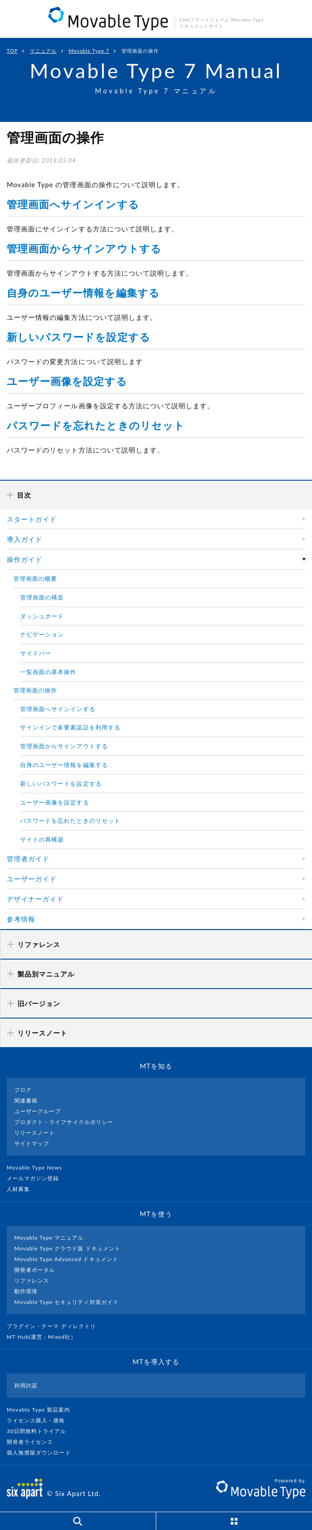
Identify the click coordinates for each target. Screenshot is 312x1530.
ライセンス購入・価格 (39, 1420)
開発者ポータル (34, 1269)
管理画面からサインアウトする (84, 248)
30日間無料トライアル (40, 1431)
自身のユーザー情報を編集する (83, 292)
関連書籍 (25, 1100)
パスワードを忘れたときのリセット (96, 425)
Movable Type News (38, 1167)
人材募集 (22, 1189)
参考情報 (21, 919)
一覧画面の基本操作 (48, 671)
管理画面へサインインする (73, 204)
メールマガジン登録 (37, 1178)
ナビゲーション (42, 634)
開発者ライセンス (34, 1441)
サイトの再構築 (42, 839)
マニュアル (43, 51)
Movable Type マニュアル (49, 1237)
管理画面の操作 (35, 690)
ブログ (23, 1089)
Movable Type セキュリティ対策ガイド (66, 1302)
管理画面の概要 (35, 578)
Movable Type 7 (89, 51)
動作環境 (25, 1291)
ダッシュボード (42, 616)
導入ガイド (24, 539)
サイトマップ (31, 1143)
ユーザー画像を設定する (67, 381)
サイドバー (35, 653)
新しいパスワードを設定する (78, 337)
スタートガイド (32, 519)
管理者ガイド (28, 859)
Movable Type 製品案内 (42, 1409)
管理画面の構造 (42, 597)
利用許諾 (25, 1385)
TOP (12, 51)
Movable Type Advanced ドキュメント (66, 1259)
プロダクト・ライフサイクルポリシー (63, 1122)
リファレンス (31, 1280)
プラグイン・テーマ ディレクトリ (55, 1326)
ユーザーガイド (32, 879)
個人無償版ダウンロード (42, 1452)
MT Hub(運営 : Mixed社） (45, 1336)
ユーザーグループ (37, 1111)
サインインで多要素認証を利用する (70, 727)
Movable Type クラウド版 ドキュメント (67, 1248)
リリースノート (34, 1132)
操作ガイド (24, 559)
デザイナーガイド (35, 899)
